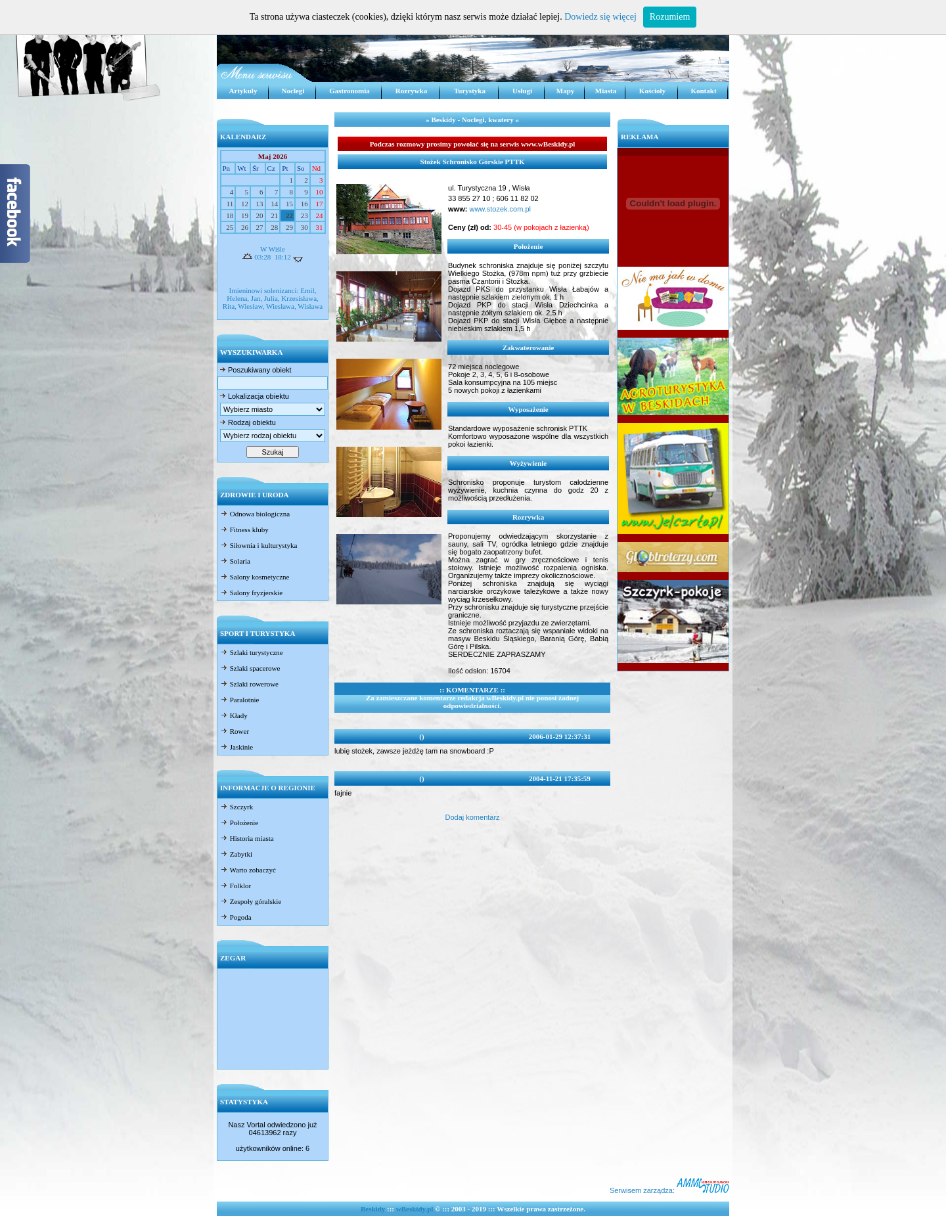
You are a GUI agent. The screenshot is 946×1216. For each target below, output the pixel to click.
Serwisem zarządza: (669, 1190)
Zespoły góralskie (250, 901)
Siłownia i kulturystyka (258, 545)
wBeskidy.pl (415, 1209)
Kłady (234, 715)
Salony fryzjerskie (251, 593)
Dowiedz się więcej (600, 17)
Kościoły (652, 91)
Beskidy (373, 1209)
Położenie (239, 822)
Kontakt (703, 91)
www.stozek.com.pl (499, 209)
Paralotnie (239, 700)
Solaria (235, 561)
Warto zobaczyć (248, 870)
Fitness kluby (244, 529)
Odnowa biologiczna (255, 514)
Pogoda (236, 917)
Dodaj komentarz (472, 817)
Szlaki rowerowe (249, 684)
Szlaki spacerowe (250, 668)
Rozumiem (670, 17)
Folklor (235, 885)
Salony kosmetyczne (254, 577)
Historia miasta (247, 838)
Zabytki (236, 854)
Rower (234, 731)
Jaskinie (236, 747)
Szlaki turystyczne (251, 652)
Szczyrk (236, 807)
